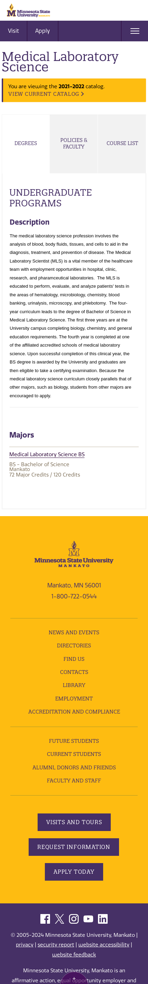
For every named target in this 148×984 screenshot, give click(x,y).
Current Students (74, 754)
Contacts (74, 672)
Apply (42, 31)
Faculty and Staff (74, 780)
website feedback (74, 955)
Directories (74, 645)
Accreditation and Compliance (74, 711)
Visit (13, 31)
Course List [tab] (122, 143)
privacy (24, 945)
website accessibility (103, 945)
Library (74, 685)
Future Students (74, 741)
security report (56, 945)
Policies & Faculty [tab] (73, 143)
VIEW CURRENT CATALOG (43, 94)
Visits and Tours (74, 822)
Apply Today (74, 871)
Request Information (73, 846)
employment (74, 698)
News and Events (74, 632)
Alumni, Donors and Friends (74, 767)
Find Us (74, 659)
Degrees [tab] (25, 143)
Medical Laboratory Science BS (47, 454)
